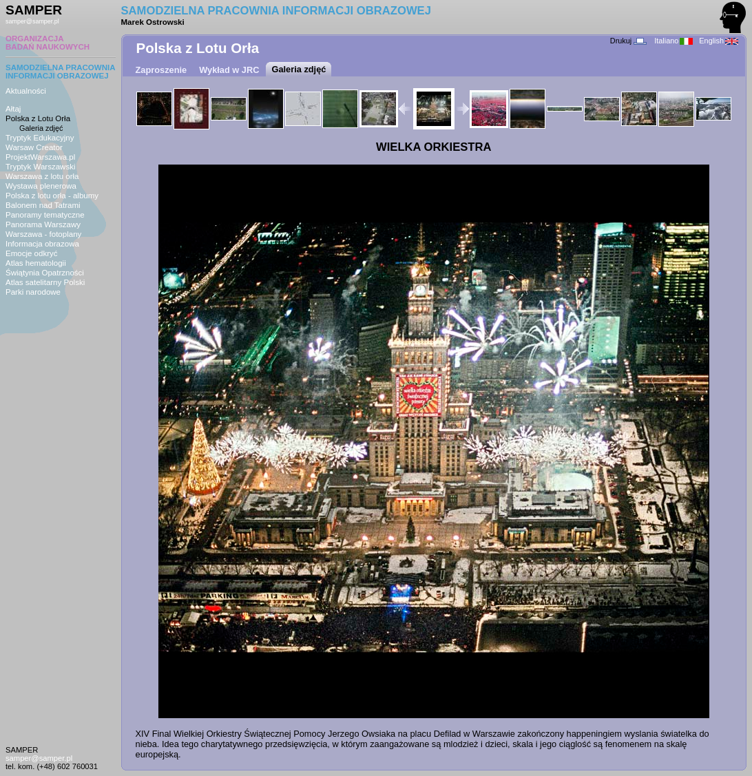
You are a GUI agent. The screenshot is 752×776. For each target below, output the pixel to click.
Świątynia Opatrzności (45, 273)
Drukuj (628, 40)
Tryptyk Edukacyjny (40, 138)
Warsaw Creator (34, 147)
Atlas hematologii (36, 263)
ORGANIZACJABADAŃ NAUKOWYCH (48, 42)
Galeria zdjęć (41, 128)
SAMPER (34, 10)
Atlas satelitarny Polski (45, 282)
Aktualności (26, 91)
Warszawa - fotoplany (43, 234)
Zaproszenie (161, 70)
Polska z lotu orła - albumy (52, 195)
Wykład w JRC (229, 70)
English (718, 40)
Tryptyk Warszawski (41, 166)
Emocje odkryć (32, 253)
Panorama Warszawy (43, 224)
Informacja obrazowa (42, 244)
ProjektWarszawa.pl (40, 157)
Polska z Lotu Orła (38, 118)
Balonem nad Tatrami (43, 205)
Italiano (673, 40)
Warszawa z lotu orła (42, 176)
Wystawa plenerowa (41, 186)
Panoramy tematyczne (45, 215)
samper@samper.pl (32, 21)
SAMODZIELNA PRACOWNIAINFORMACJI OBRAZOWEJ (61, 71)
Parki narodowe (33, 292)
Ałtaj (13, 109)
